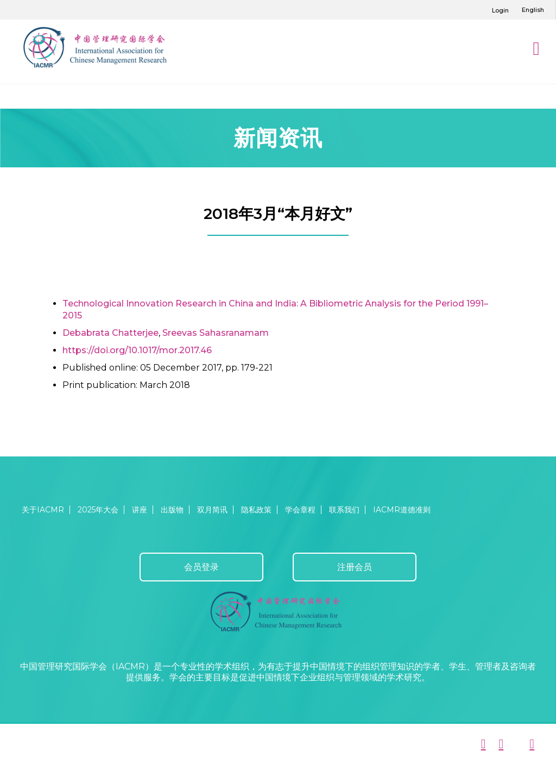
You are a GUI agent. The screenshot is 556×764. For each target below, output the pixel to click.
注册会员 (354, 567)
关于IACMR (43, 510)
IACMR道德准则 (402, 510)
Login (500, 10)
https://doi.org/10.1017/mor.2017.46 (137, 350)
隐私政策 (256, 510)
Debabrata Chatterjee (110, 333)
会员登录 (201, 567)
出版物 (172, 510)
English (533, 10)
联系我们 (344, 510)
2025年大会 (98, 510)
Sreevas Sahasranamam (215, 333)
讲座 (139, 510)
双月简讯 (212, 510)
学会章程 (300, 510)
